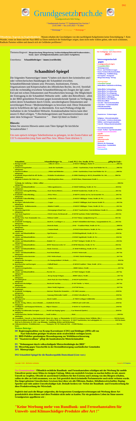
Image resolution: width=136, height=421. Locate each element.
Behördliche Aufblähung (106, 97)
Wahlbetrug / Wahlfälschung (107, 74)
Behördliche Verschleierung (107, 91)
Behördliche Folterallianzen (107, 99)
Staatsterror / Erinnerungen (107, 114)
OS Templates (127, 363)
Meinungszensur (103, 68)
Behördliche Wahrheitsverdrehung (109, 85)
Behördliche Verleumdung (106, 89)
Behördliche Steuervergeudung (108, 95)
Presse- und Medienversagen (107, 70)
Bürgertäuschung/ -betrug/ (106, 77)
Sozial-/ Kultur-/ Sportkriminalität (109, 130)
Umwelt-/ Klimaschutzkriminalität (109, 124)
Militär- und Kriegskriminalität (108, 122)
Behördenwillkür (103, 101)
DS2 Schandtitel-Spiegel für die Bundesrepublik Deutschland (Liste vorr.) (50, 355)
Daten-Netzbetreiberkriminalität (108, 72)
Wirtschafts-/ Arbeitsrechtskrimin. (109, 120)
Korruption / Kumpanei (105, 76)
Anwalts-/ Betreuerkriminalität (108, 103)
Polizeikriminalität (104, 106)
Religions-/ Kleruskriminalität (107, 118)
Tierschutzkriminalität (105, 128)
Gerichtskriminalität (104, 108)
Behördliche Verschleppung (107, 93)
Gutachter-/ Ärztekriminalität (107, 104)
